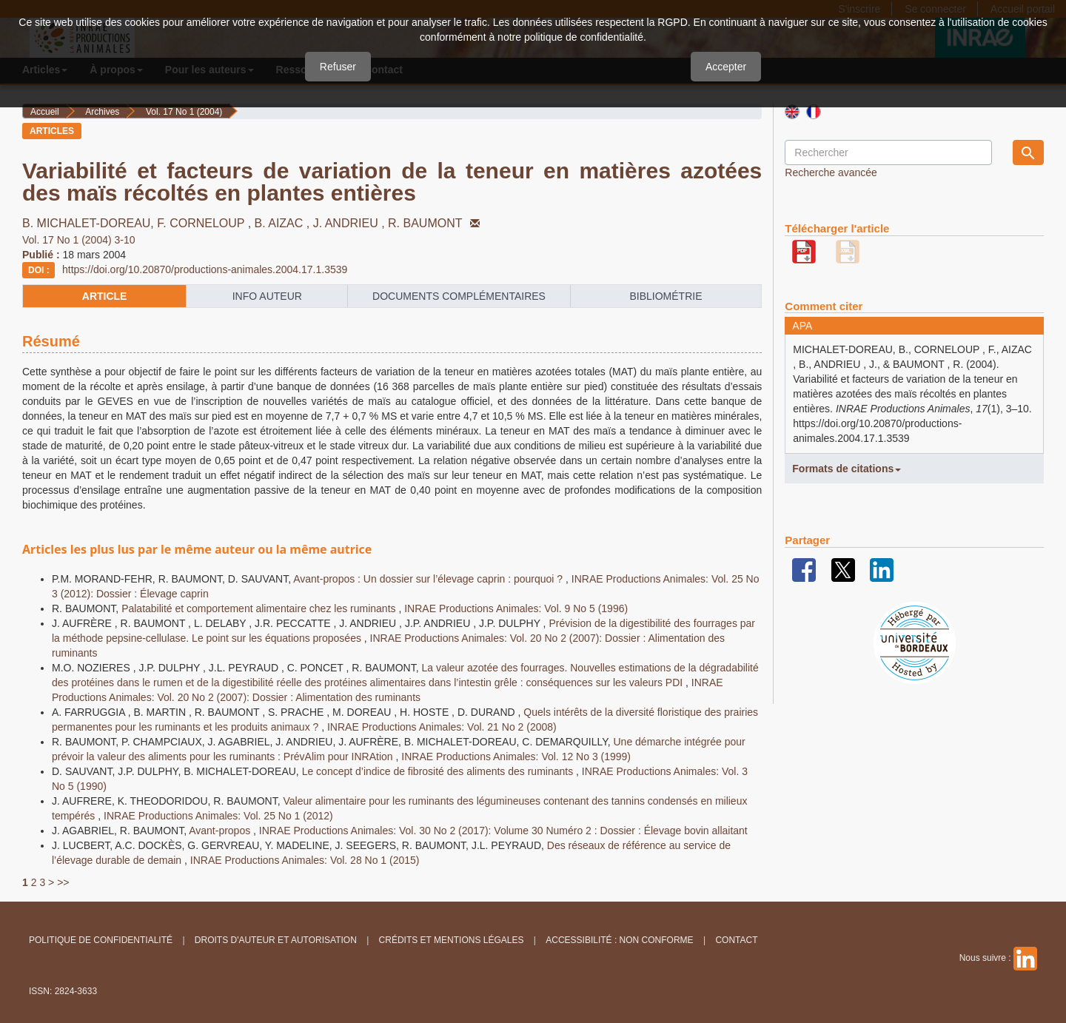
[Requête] (888, 152)
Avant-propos (221, 830)
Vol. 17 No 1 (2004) (184, 112)
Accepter (725, 67)
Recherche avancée (831, 172)
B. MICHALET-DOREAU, (89, 223)
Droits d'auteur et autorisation (276, 940)
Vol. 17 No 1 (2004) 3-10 (78, 240)
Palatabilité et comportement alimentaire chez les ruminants (259, 608)
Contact (736, 940)
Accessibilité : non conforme (619, 940)
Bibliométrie (665, 296)
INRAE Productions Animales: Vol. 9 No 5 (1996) (516, 608)
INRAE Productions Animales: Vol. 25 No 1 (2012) (218, 816)
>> (63, 882)
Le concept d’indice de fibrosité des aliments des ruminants (439, 771)
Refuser (338, 67)
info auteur (267, 296)
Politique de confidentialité (100, 940)
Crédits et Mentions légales (451, 940)
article (104, 296)
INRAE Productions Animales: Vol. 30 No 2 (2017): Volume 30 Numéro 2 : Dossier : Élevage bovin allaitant (503, 830)
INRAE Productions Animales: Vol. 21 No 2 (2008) (442, 727)
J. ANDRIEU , (350, 223)
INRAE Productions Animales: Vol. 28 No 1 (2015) (305, 860)
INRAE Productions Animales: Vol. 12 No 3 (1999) (516, 756)
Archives (102, 112)
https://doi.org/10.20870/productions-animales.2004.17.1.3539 (204, 269)
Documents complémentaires (459, 296)
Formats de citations (846, 468)
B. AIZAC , (284, 223)
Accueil (44, 112)
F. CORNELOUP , (205, 223)
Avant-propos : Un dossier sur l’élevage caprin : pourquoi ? (429, 579)
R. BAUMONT (435, 223)
